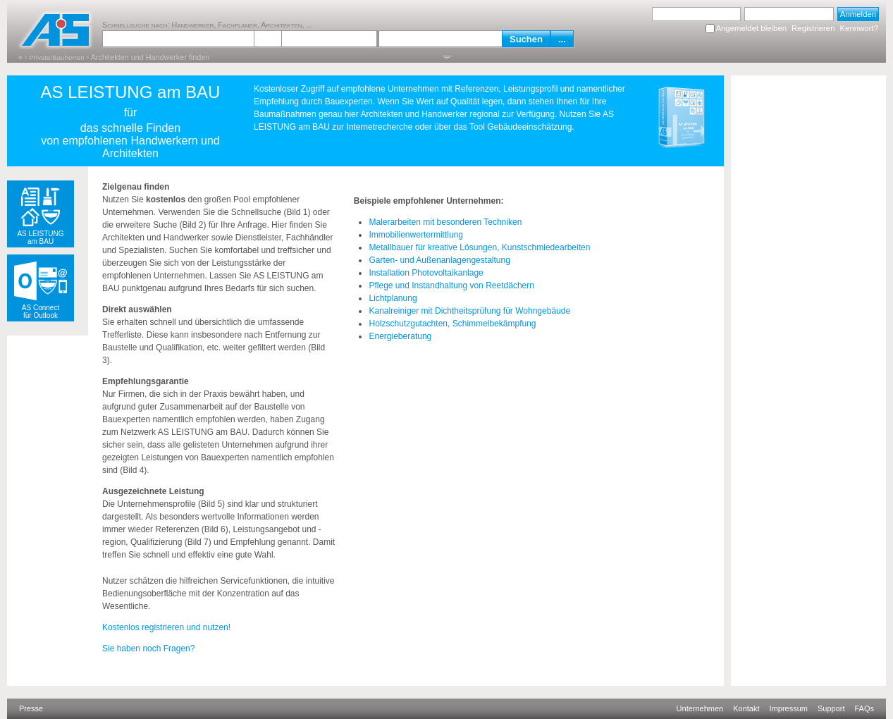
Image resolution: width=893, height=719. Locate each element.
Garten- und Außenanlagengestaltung (439, 260)
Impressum (789, 708)
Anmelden (858, 14)
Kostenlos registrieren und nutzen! (166, 627)
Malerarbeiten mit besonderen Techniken (445, 222)
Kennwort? (859, 28)
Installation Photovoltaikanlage (426, 273)
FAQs (864, 708)
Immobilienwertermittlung (416, 235)
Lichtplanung (393, 298)
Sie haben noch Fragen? (148, 648)
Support (831, 708)
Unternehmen (700, 708)
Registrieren (813, 28)
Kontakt (746, 708)
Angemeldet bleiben (751, 28)
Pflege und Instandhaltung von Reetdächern (451, 285)
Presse (31, 708)
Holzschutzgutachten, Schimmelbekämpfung (452, 323)
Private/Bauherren (56, 57)
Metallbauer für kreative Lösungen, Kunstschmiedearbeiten (479, 247)
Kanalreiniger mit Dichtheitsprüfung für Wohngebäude (469, 311)
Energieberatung (400, 336)
